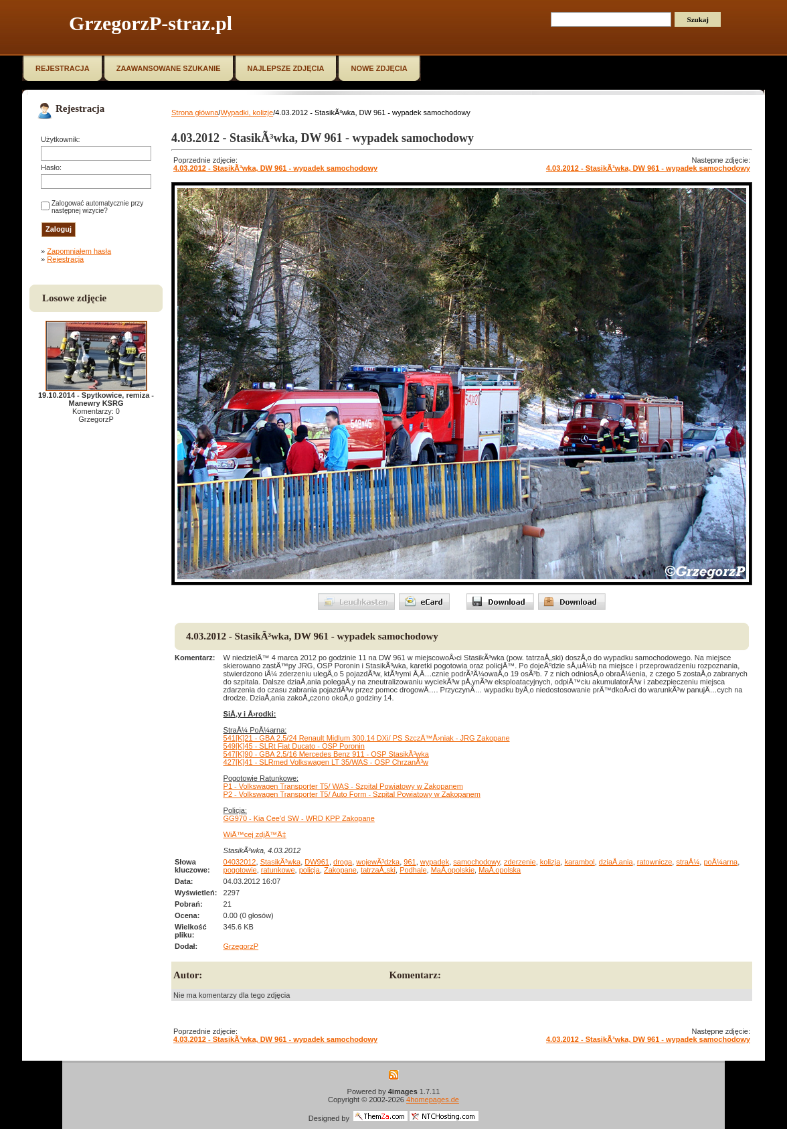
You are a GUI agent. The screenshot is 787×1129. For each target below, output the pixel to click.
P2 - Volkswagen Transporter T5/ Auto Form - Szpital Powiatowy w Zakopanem (352, 794)
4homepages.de (432, 1100)
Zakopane (340, 870)
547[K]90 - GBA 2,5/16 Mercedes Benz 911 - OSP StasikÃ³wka (326, 754)
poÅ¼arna (720, 862)
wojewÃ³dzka (378, 862)
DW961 (316, 862)
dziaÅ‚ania (616, 862)
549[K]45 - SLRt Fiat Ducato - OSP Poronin (294, 746)
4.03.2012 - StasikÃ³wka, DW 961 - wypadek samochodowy (275, 168)
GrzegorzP (241, 946)
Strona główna (194, 112)
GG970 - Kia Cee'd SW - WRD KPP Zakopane (299, 818)
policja (309, 870)
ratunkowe (278, 870)
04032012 (240, 862)
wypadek (434, 862)
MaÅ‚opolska (499, 870)
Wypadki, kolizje (246, 112)
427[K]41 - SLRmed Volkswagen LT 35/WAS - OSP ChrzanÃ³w (326, 762)
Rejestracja (65, 259)
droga (342, 862)
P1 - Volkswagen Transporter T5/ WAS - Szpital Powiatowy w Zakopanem (343, 786)
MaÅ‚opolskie (452, 870)
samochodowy (476, 862)
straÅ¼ (687, 862)
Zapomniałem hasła (79, 251)
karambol (579, 862)
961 (410, 862)
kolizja (550, 862)
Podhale (413, 870)
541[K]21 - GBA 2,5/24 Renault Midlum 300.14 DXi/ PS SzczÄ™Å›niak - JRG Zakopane (367, 738)
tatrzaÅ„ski (378, 870)
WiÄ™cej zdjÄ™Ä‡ (255, 834)
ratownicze (655, 862)
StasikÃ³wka (280, 862)
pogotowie (240, 870)
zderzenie (520, 862)
